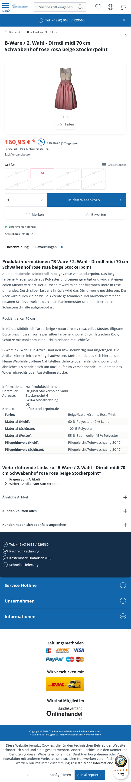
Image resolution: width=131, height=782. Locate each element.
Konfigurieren (60, 774)
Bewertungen (49, 247)
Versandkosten (21, 154)
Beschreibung (18, 247)
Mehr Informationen (99, 763)
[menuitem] (6, 7)
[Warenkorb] (123, 7)
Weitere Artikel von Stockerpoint (31, 483)
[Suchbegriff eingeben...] (60, 7)
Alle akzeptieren (89, 774)
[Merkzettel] (98, 7)
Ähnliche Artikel (15, 497)
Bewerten (96, 214)
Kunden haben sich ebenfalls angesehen (34, 524)
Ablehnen (35, 774)
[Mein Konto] (110, 7)
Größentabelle (114, 165)
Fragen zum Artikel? (21, 479)
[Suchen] (80, 7)
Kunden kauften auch (19, 511)
